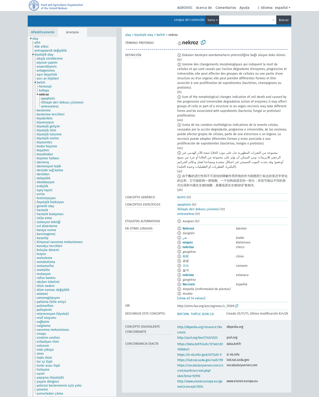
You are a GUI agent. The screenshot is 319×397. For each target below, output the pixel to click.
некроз (188, 242)
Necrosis (189, 284)
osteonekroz (186, 214)
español (281, 8)
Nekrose (188, 228)
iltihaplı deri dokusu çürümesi (198, 209)
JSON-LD (208, 314)
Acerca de (204, 8)
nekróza (188, 247)
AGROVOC (185, 8)
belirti (161, 35)
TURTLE (196, 314)
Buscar (284, 20)
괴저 (186, 266)
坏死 (186, 256)
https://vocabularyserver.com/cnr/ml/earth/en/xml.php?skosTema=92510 (200, 371)
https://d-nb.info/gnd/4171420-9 (199, 355)
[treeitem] (37, 39)
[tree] (72, 217)
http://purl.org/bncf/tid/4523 (197, 338)
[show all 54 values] (191, 298)
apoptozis (184, 204)
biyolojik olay (143, 35)
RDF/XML (183, 314)
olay (128, 35)
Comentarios (226, 8)
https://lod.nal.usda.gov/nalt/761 (200, 360)
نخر (185, 238)
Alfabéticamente (42, 32)
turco (211, 20)
